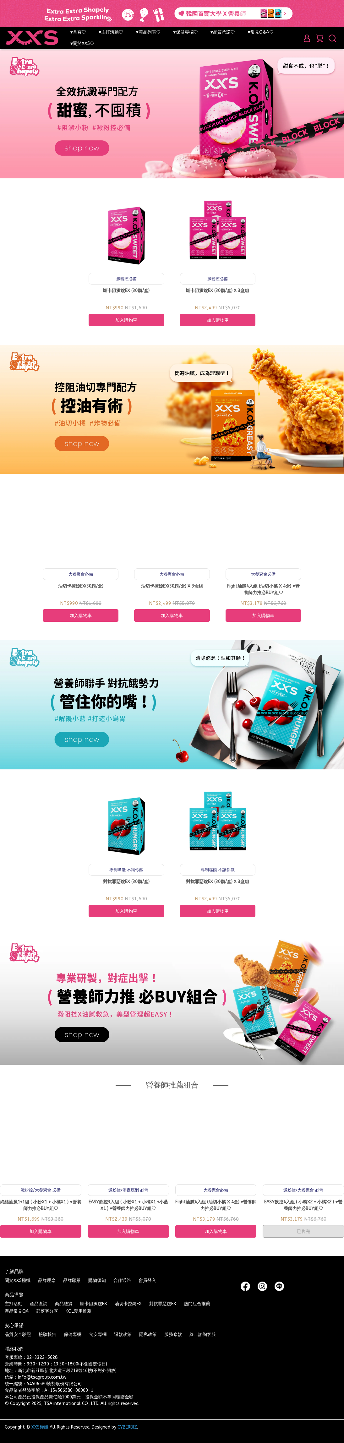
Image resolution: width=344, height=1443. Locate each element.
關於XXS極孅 (17, 1280)
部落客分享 (47, 1311)
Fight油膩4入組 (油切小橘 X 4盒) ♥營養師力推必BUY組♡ (263, 589)
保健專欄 (72, 1334)
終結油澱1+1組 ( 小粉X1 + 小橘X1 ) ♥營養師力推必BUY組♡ (40, 1205)
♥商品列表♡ (148, 32)
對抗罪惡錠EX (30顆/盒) (126, 881)
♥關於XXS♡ (82, 43)
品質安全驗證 (18, 1334)
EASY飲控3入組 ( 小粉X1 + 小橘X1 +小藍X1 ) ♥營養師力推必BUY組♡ (128, 1205)
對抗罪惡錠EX (162, 1303)
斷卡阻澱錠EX (93, 1303)
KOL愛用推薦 (78, 1311)
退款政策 (123, 1334)
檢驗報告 (47, 1334)
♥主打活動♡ (111, 32)
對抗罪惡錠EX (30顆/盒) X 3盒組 (217, 881)
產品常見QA (17, 1311)
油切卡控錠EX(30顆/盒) (80, 586)
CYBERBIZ (127, 1427)
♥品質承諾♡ (222, 32)
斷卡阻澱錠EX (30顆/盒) (126, 290)
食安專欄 (97, 1334)
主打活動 (13, 1303)
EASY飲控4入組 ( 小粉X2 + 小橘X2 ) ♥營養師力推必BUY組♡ (303, 1205)
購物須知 (97, 1280)
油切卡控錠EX (128, 1303)
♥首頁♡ (78, 32)
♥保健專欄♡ (185, 32)
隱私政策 (148, 1334)
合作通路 (122, 1280)
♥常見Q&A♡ (261, 32)
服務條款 (173, 1334)
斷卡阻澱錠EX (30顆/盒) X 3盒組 (217, 290)
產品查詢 (38, 1303)
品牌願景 (72, 1280)
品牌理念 (47, 1280)
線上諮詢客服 (202, 1334)
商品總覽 (64, 1303)
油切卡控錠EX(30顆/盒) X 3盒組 (172, 586)
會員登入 (147, 1280)
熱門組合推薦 (197, 1303)
